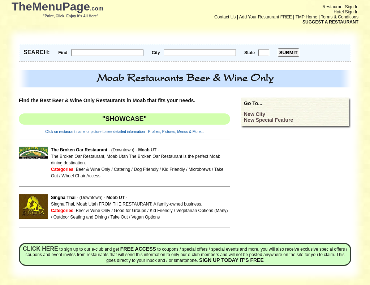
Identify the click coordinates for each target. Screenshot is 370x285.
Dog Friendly (146, 169)
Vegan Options (146, 217)
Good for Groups (130, 210)
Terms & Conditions (339, 17)
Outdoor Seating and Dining (80, 217)
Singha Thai (63, 197)
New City (254, 114)
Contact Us (225, 17)
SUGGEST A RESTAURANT (330, 22)
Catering (122, 169)
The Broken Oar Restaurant (79, 149)
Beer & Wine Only (93, 169)
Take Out (119, 217)
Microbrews (200, 169)
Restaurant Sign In (340, 6)
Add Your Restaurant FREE (265, 17)
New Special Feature (268, 120)
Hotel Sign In (346, 11)
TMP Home (306, 17)
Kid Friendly (173, 169)
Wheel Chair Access (80, 175)
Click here (40, 249)
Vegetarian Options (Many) (202, 210)
